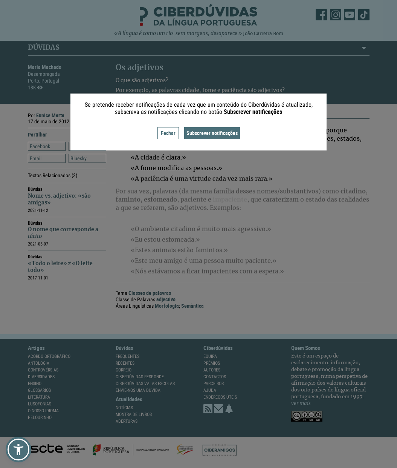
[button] (18, 449)
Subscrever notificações (212, 133)
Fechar (168, 133)
